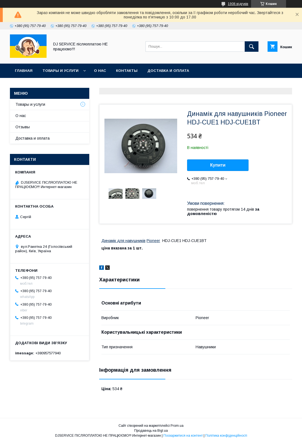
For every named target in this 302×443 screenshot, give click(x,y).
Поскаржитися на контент (183, 435)
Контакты (126, 71)
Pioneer (153, 240)
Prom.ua (177, 426)
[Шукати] (251, 46)
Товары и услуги (60, 71)
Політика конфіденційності (226, 435)
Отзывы (22, 127)
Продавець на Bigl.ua (151, 431)
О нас (100, 71)
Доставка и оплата (168, 71)
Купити (218, 165)
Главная (24, 71)
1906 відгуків (238, 4)
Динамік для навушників (123, 240)
